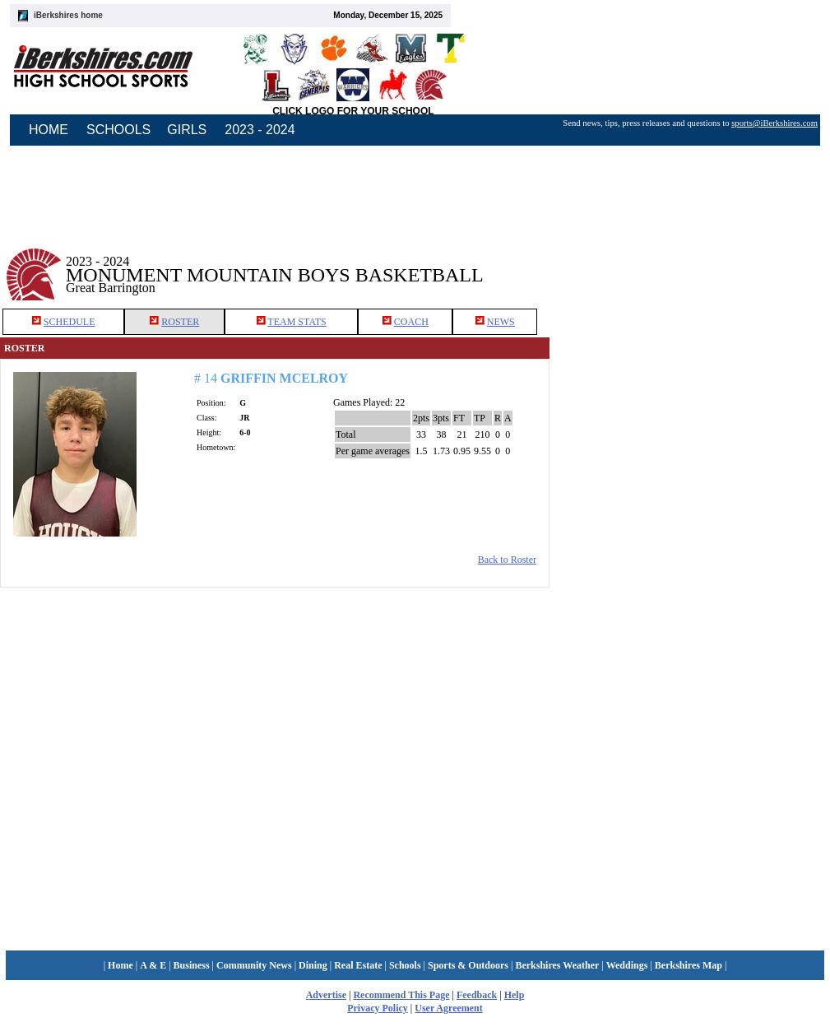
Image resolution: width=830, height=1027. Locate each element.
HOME (48, 130)
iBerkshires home (68, 15)
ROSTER (180, 322)
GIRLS (186, 130)
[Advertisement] (690, 485)
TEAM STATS (296, 322)
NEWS (501, 322)
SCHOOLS (118, 130)
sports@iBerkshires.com (774, 123)
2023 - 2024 (259, 130)
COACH (411, 322)
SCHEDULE (69, 322)
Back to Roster (507, 559)
